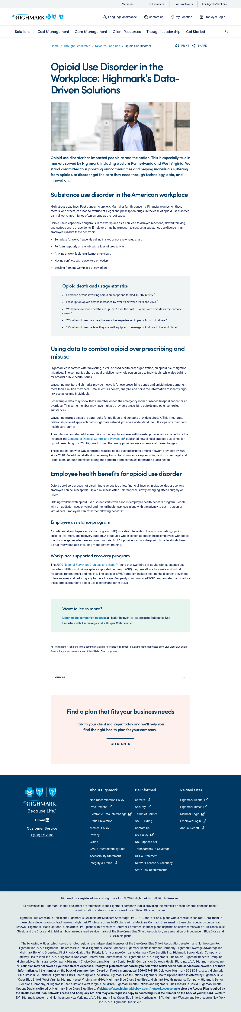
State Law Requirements (151, 870)
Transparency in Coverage (152, 849)
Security (143, 807)
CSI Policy (144, 835)
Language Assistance (122, 17)
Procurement (101, 807)
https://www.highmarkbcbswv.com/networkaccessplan (140, 988)
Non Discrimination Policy (107, 800)
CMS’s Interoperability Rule (107, 849)
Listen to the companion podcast (84, 618)
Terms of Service (146, 814)
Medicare (127, 4)
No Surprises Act (146, 842)
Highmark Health (194, 800)
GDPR (94, 842)
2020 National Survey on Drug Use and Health (86, 565)
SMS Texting (143, 821)
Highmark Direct (193, 807)
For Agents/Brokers (214, 4)
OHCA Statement (146, 856)
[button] (226, 31)
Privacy (95, 835)
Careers (142, 800)
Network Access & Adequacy (154, 863)
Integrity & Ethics (103, 863)
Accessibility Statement (105, 856)
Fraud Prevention (101, 821)
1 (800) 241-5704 (42, 835)
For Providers (155, 4)
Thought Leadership (76, 46)
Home (55, 46)
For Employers (184, 4)
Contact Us (156, 17)
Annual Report (192, 828)
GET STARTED (120, 744)
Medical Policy (99, 828)
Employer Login (214, 17)
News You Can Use (107, 46)
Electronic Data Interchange (111, 814)
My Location (184, 17)
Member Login (192, 814)
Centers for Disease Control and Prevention (96, 439)
